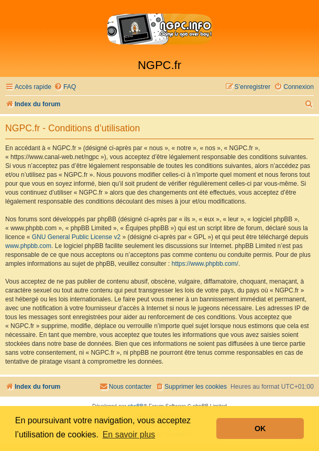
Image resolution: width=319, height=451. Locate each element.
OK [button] (260, 428)
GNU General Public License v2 (76, 237)
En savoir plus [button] (129, 434)
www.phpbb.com (28, 246)
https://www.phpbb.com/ (205, 263)
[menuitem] (65, 87)
